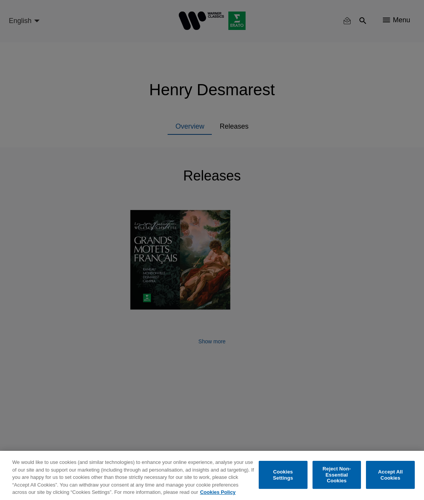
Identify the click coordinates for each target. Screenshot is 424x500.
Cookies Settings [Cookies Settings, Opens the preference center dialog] (283, 475)
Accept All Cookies (390, 475)
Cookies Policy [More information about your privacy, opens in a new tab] (217, 492)
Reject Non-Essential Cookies (337, 474)
